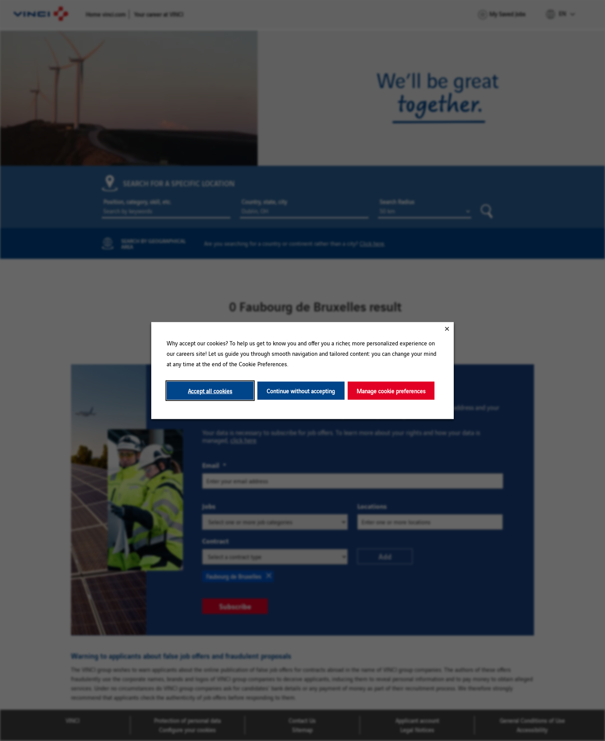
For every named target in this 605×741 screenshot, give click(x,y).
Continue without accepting (301, 390)
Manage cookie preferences (391, 390)
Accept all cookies (210, 390)
